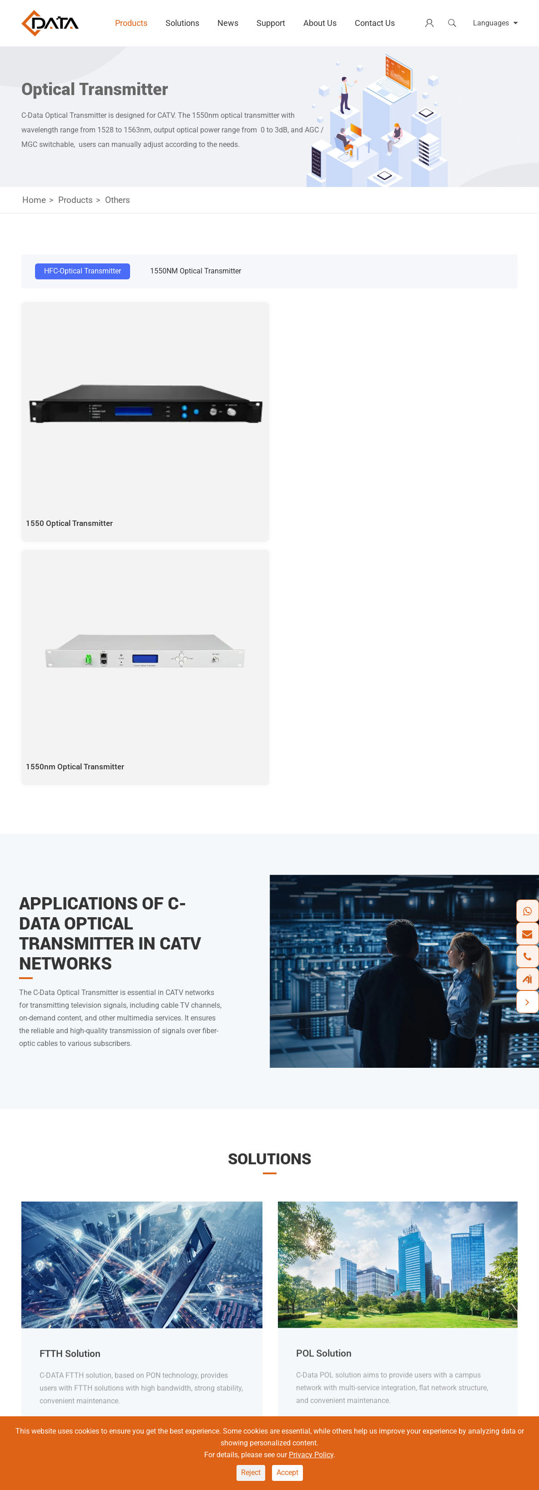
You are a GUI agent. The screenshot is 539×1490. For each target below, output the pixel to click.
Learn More (62, 1059)
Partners (475, 1329)
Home (34, 200)
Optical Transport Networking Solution (285, 1267)
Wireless (176, 1298)
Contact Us (375, 23)
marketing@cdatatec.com (76, 1353)
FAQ (376, 1329)
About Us (320, 23)
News (227, 23)
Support (271, 23)
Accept (287, 1472)
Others (117, 200)
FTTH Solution (72, 989)
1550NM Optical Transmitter (195, 271)
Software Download (402, 1314)
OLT (169, 1267)
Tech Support (391, 1283)
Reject (251, 1472)
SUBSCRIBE (486, 1166)
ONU (170, 1283)
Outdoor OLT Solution (258, 1329)
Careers (474, 1314)
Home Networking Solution (267, 1298)
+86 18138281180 (64, 1320)
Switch (174, 1314)
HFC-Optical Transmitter (82, 271)
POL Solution (245, 1314)
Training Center (394, 1345)
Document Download (404, 1298)
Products (131, 23)
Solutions (182, 23)
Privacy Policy (311, 1454)
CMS (378, 1267)
